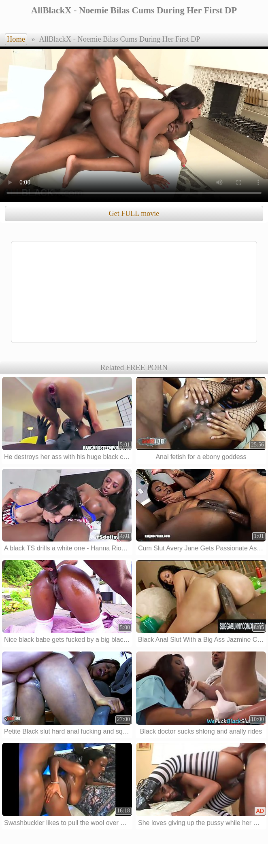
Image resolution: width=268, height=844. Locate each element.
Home (16, 39)
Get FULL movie (134, 213)
